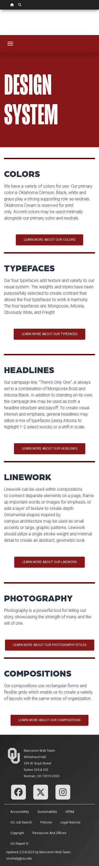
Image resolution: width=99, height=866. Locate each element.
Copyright (17, 833)
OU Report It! (19, 844)
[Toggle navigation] (10, 43)
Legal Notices (70, 822)
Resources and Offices (49, 833)
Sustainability (47, 812)
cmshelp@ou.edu (19, 858)
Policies (46, 822)
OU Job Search (21, 822)
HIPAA (69, 812)
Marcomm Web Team (39, 751)
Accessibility (19, 812)
